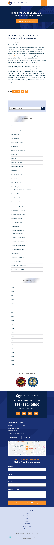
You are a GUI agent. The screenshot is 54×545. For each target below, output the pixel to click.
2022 (12, 304)
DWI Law (13, 158)
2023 (12, 300)
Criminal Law (14, 146)
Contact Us (27, 529)
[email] (27, 485)
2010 (12, 353)
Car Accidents (15, 138)
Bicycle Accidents (15, 126)
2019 (12, 316)
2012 (12, 344)
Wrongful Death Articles (18, 269)
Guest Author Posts (16, 175)
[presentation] (44, 3)
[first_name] (27, 469)
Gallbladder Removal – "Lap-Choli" (22, 190)
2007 (12, 365)
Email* (10, 482)
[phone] (27, 477)
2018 (12, 320)
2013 (12, 340)
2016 (12, 328)
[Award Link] (21, 382)
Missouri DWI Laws (16, 194)
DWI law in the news (16, 162)
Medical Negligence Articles (18, 187)
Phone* (10, 474)
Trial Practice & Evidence (18, 245)
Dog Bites (14, 154)
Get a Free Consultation (27, 21)
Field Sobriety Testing (17, 166)
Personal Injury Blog (17, 206)
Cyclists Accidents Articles (18, 150)
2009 (12, 357)
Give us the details (14, 489)
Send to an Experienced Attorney (27, 502)
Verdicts (27, 513)
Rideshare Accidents (16, 218)
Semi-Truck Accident (17, 222)
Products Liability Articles (18, 214)
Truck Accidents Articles (17, 249)
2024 (12, 296)
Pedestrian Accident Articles (18, 202)
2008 (12, 361)
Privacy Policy (27, 526)
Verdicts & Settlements (17, 257)
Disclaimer (27, 523)
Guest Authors (15, 179)
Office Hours (27, 437)
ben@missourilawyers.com (16, 433)
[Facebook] (18, 91)
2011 (12, 348)
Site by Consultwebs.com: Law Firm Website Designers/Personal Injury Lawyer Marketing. (27, 537)
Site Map (27, 521)
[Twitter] (22, 91)
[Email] (14, 91)
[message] (27, 494)
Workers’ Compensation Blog (19, 265)
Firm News (14, 170)
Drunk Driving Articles (19, 237)
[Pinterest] (26, 91)
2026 (12, 287)
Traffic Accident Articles (17, 230)
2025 (12, 292)
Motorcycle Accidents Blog (20, 241)
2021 (12, 308)
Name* (10, 466)
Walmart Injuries (16, 261)
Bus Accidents (15, 134)
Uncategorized (15, 253)
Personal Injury (27, 516)
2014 (12, 336)
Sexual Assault (15, 226)
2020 (12, 312)
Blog (27, 518)
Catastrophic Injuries (17, 142)
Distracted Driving (18, 233)
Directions (13, 437)
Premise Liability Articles (18, 210)
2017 (12, 324)
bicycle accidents (16, 56)
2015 (12, 332)
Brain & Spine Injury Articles (19, 130)
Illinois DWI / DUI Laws (17, 183)
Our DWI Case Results (17, 198)
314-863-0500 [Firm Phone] (27, 404)
